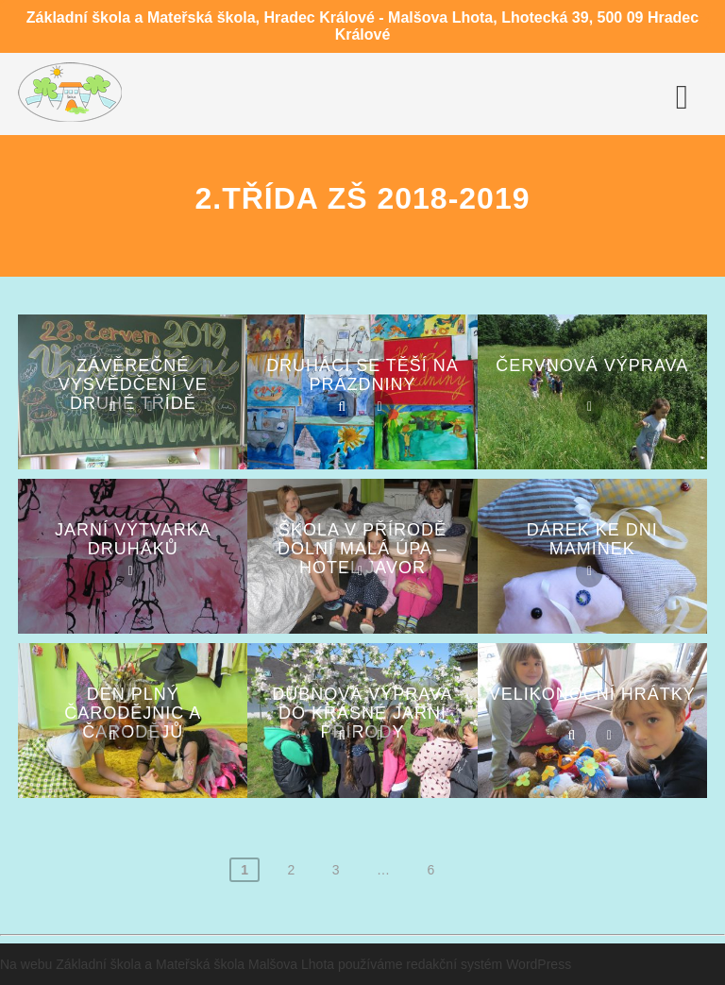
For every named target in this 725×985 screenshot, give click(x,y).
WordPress (538, 964)
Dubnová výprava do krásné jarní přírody (362, 713)
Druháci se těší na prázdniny (362, 375)
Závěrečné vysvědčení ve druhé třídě (133, 384)
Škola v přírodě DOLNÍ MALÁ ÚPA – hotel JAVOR (362, 548)
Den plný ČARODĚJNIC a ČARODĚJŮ (132, 713)
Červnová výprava (592, 365)
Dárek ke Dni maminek (592, 539)
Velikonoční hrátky (592, 694)
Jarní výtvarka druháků (133, 539)
